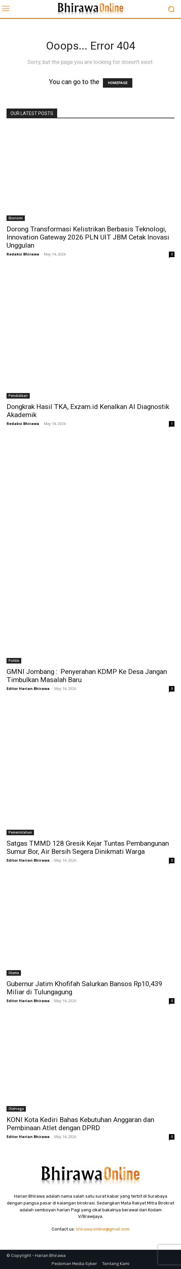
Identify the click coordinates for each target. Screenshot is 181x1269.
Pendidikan (18, 395)
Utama (13, 972)
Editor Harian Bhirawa (28, 688)
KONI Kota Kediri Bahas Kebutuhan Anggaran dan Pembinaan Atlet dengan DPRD (80, 1124)
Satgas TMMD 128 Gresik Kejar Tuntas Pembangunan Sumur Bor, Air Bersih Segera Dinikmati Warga (88, 847)
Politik (13, 660)
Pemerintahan (20, 832)
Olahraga (16, 1108)
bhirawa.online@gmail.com (102, 1229)
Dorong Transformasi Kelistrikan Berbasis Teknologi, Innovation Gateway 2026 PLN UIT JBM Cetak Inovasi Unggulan (88, 237)
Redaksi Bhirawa (23, 254)
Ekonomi (15, 218)
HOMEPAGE (117, 83)
